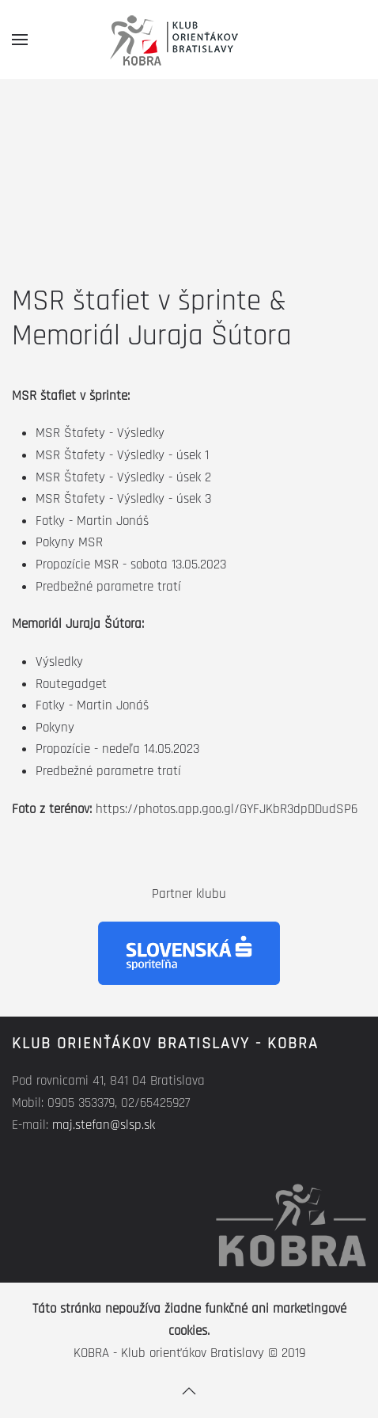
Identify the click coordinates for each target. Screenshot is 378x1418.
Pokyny (55, 727)
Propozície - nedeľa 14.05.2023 (117, 749)
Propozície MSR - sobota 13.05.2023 (131, 564)
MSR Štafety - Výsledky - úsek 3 (123, 499)
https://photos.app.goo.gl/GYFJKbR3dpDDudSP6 (226, 809)
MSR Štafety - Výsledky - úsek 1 (122, 455)
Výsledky (59, 662)
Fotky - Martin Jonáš (92, 521)
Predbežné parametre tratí (108, 586)
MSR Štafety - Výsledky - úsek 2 (123, 477)
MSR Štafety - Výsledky (100, 433)
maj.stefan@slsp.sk (103, 1125)
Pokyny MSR (69, 542)
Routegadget (71, 684)
